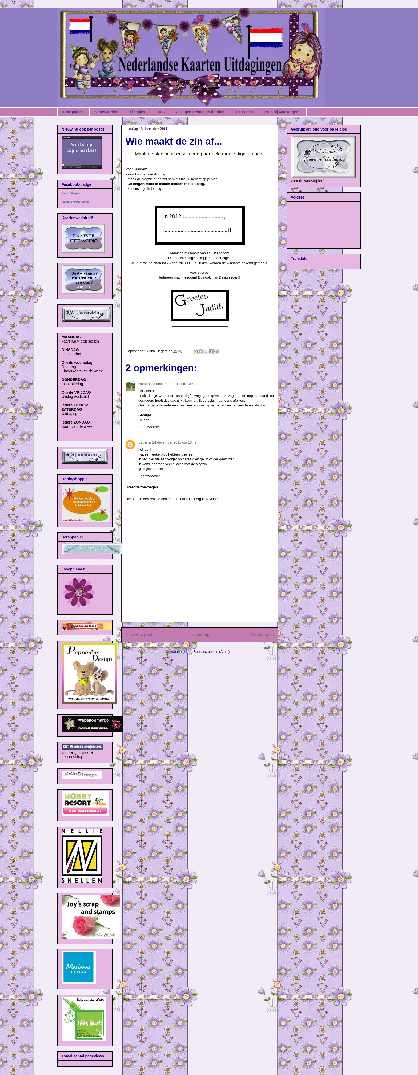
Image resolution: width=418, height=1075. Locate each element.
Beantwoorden (149, 427)
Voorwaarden (107, 112)
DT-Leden (244, 112)
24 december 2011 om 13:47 (174, 442)
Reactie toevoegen (142, 487)
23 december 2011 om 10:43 (173, 384)
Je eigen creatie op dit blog (200, 112)
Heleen (144, 384)
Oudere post (262, 634)
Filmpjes (137, 112)
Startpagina (73, 112)
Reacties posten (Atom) (212, 652)
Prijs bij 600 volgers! (282, 112)
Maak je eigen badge (75, 201)
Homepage (201, 634)
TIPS (160, 112)
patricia (144, 442)
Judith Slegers (71, 193)
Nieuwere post (139, 634)
